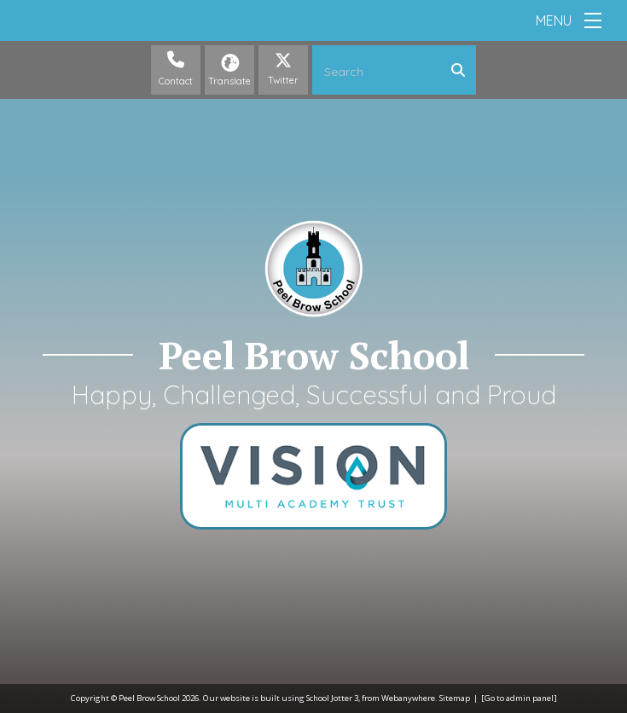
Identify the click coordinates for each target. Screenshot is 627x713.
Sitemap (454, 698)
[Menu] (593, 20)
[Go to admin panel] (519, 698)
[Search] (462, 70)
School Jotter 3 (332, 698)
